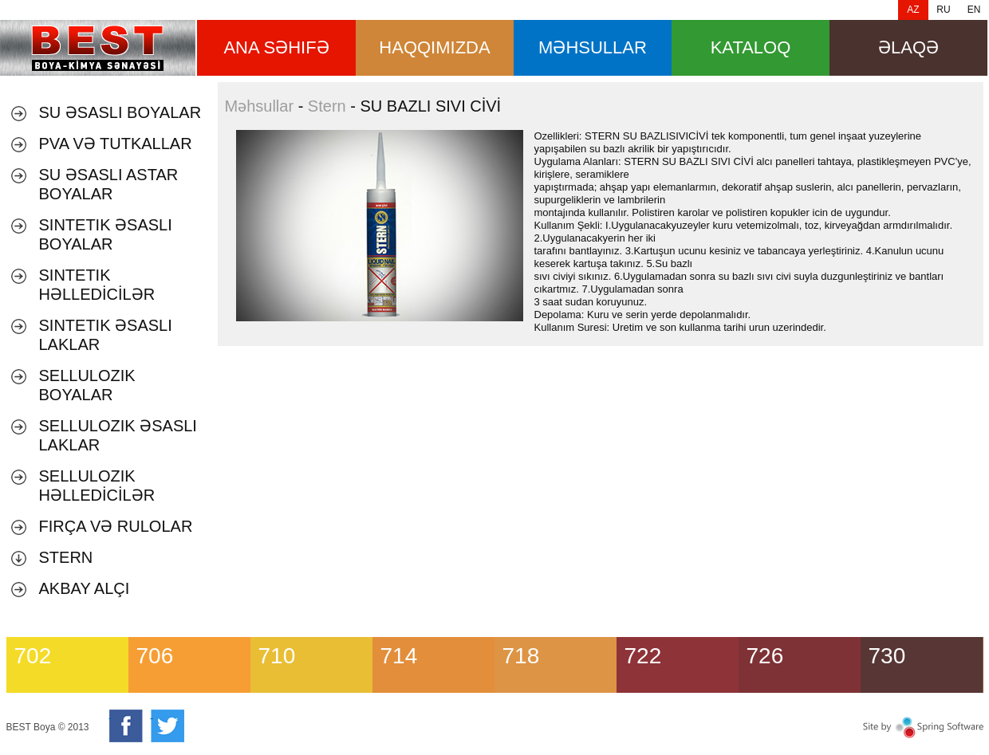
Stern (66, 557)
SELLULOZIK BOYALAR (87, 385)
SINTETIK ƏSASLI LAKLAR (105, 335)
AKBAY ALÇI (84, 588)
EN (974, 9)
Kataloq (751, 47)
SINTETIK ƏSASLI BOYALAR (105, 234)
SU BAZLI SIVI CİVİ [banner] (97, 48)
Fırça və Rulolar (116, 526)
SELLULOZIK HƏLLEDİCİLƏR (97, 485)
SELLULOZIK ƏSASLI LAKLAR (118, 435)
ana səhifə (276, 47)
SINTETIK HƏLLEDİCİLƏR (97, 284)
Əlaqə (908, 47)
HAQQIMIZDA (434, 47)
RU (943, 9)
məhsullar (592, 47)
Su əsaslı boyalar (120, 112)
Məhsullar (259, 106)
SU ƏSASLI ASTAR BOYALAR (109, 184)
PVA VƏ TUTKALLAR (115, 143)
